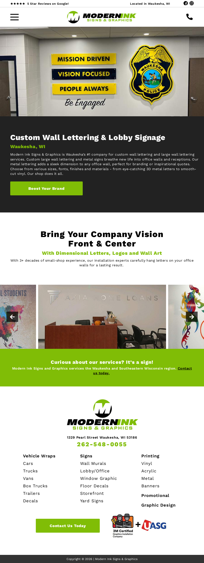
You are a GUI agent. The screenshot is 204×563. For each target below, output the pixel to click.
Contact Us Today (68, 525)
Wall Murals (93, 463)
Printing (150, 456)
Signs (86, 456)
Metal (147, 478)
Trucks (30, 471)
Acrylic (148, 471)
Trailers (31, 493)
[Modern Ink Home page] (102, 17)
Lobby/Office (95, 471)
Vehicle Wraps (39, 456)
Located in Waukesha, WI (150, 3)
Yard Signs (92, 501)
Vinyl (146, 463)
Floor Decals (94, 486)
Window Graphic (98, 478)
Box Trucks (35, 486)
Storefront (92, 493)
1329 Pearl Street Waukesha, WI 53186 (102, 437)
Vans (28, 478)
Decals (30, 501)
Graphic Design (158, 505)
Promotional (155, 495)
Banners (150, 486)
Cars (28, 463)
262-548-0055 (102, 444)
